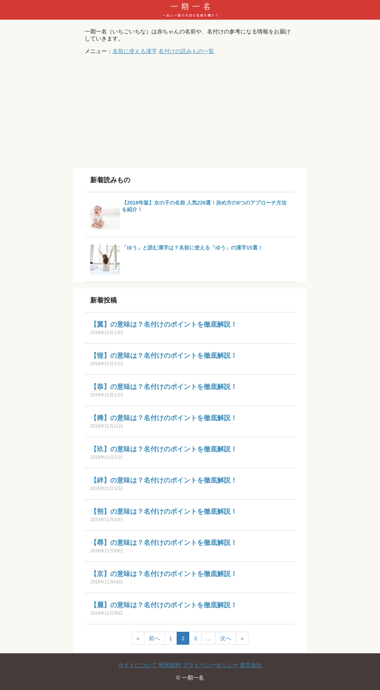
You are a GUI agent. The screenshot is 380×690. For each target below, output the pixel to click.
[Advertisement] (190, 112)
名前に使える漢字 (134, 51)
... (208, 638)
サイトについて (137, 665)
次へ (225, 638)
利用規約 (169, 665)
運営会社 (251, 665)
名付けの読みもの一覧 (186, 51)
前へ (154, 638)
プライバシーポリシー (210, 665)
